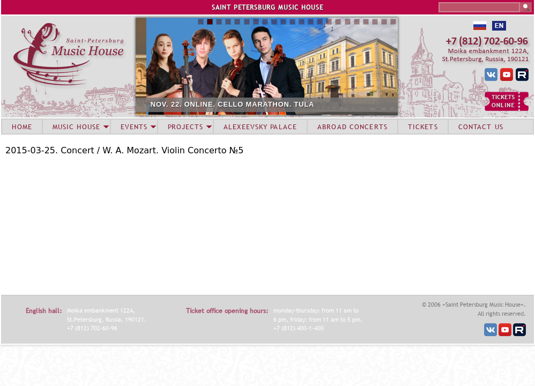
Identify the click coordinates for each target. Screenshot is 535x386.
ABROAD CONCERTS (352, 126)
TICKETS (423, 126)
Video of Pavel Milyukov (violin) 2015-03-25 (139, 224)
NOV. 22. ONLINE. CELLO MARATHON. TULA (263, 104)
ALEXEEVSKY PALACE (260, 126)
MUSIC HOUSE (76, 126)
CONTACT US (480, 126)
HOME (22, 126)
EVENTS (134, 126)
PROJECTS (186, 126)
